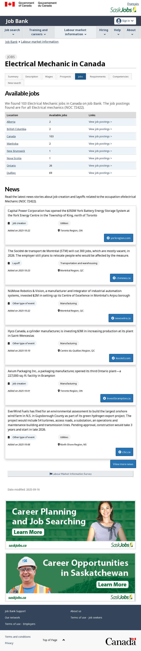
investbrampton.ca (116, 398)
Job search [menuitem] (12, 31)
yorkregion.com (118, 238)
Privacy (9, 643)
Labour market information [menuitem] (75, 32)
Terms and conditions (18, 636)
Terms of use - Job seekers (86, 617)
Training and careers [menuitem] (38, 32)
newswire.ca (120, 318)
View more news (123, 464)
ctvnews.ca (121, 278)
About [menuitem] (131, 31)
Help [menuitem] (117, 31)
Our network (12, 617)
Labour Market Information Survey (71, 473)
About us (75, 611)
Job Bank (17, 21)
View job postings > (100, 121)
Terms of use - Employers (20, 624)
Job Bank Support (15, 611)
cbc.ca (124, 452)
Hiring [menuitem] (103, 31)
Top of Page (54, 640)
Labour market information (39, 42)
